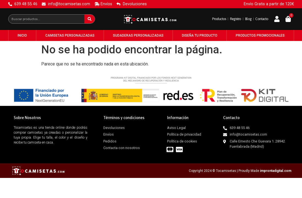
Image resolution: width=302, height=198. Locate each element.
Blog (244, 19)
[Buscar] (89, 19)
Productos (209, 19)
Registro (229, 19)
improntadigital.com (275, 171)
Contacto (260, 19)
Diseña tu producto (199, 35)
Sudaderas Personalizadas (138, 35)
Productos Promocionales (260, 35)
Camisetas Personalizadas (70, 35)
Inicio (22, 35)
